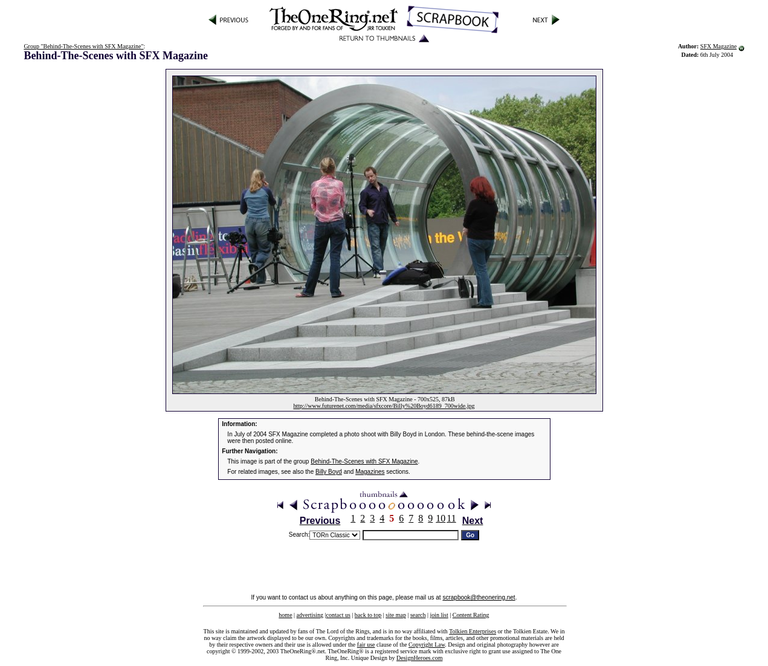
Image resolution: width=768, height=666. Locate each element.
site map (396, 615)
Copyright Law (426, 644)
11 (451, 518)
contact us (338, 615)
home (285, 615)
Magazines (369, 471)
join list (439, 615)
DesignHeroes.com (419, 658)
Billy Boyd (328, 471)
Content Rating (471, 615)
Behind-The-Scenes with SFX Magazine (364, 461)
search (418, 615)
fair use (366, 644)
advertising (310, 615)
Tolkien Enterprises (472, 631)
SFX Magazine (718, 46)
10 (440, 518)
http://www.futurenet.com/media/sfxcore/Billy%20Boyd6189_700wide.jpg (383, 406)
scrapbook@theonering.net (478, 597)
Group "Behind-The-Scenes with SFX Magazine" (83, 46)
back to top (368, 615)
